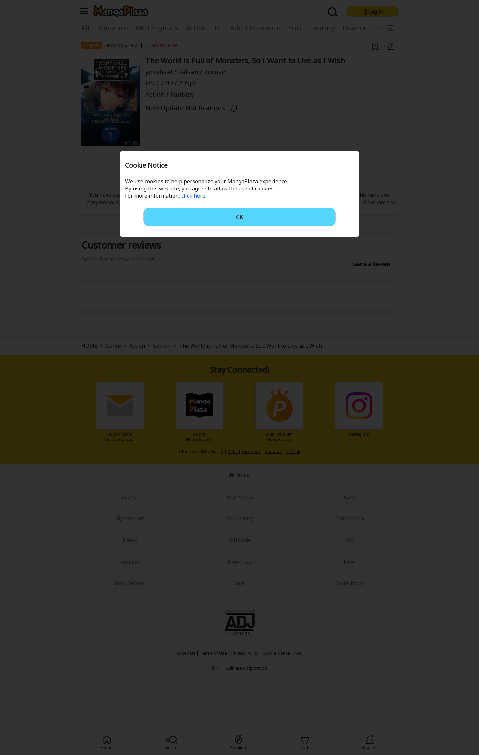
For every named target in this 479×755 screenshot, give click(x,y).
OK (239, 217)
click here (193, 195)
